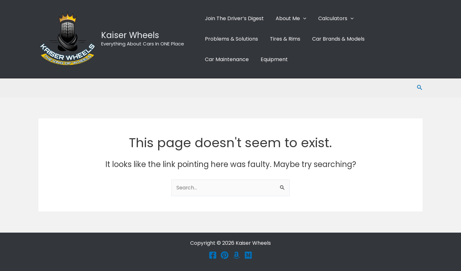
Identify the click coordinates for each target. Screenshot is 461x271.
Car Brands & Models (334, 39)
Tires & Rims (282, 39)
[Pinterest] (225, 255)
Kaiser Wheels (130, 35)
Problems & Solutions (230, 39)
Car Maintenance (226, 59)
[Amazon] (236, 255)
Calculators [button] (332, 18)
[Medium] (248, 255)
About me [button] (288, 18)
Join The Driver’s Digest (233, 18)
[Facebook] (213, 255)
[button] (300, 18)
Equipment (271, 59)
